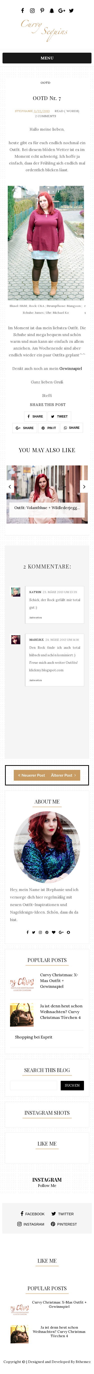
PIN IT (49, 428)
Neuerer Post (31, 775)
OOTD (45, 83)
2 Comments (45, 116)
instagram (30, 1224)
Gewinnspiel (70, 368)
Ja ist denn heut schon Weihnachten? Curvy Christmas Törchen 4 (59, 1331)
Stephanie (24, 111)
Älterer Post (63, 775)
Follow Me (47, 1185)
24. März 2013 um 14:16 (62, 639)
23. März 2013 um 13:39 (60, 592)
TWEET (59, 416)
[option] (47, 497)
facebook (33, 1213)
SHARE (35, 416)
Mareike (36, 639)
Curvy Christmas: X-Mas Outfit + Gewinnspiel (59, 1304)
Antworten (35, 617)
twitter (62, 1213)
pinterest (64, 1224)
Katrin (35, 592)
